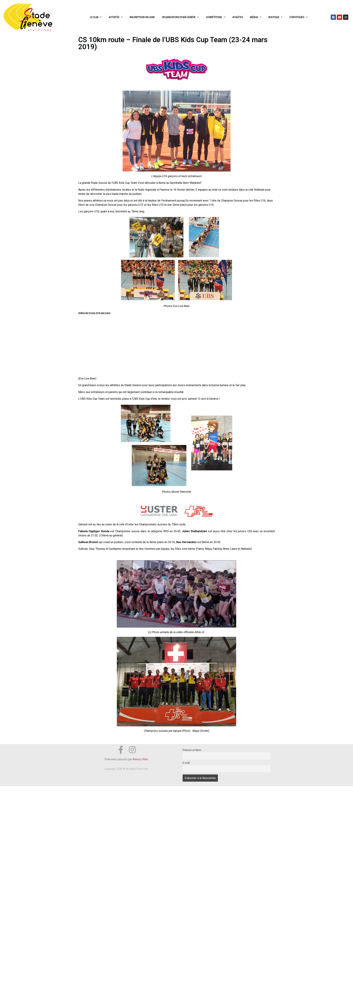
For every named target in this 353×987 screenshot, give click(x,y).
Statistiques (298, 17)
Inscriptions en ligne (142, 17)
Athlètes (237, 17)
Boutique (275, 17)
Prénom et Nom (192, 750)
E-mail (186, 762)
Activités (116, 17)
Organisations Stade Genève (180, 17)
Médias (255, 17)
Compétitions (215, 17)
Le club (95, 17)
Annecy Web (141, 759)
